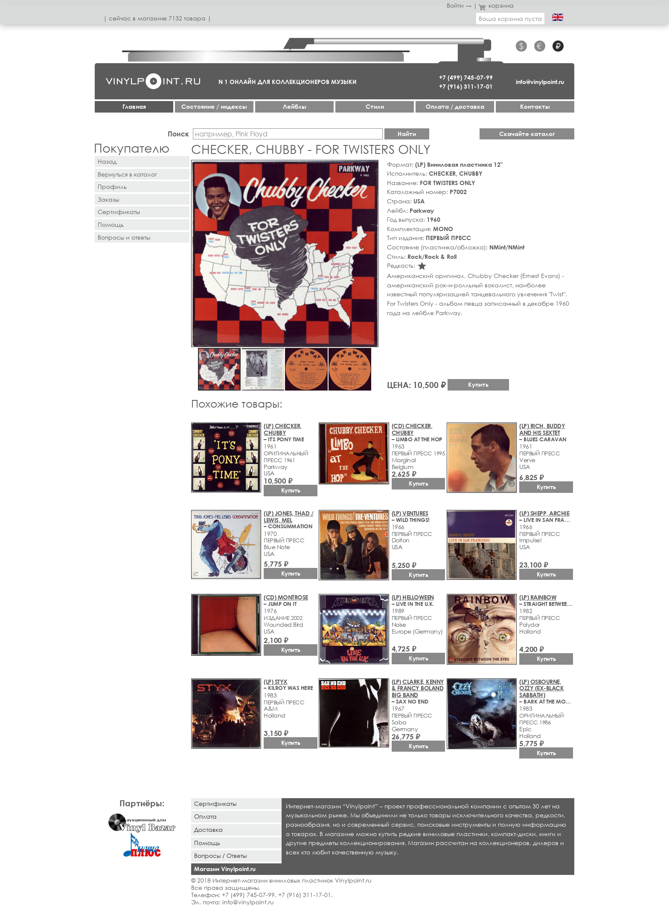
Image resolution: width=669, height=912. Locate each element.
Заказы (108, 199)
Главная (134, 106)
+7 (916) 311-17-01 (466, 86)
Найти (407, 133)
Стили (375, 106)
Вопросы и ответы (124, 237)
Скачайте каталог (527, 133)
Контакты (535, 106)
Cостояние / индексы (214, 106)
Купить (478, 384)
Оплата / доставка (455, 106)
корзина (496, 5)
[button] (370, 168)
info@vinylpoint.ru (540, 81)
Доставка (208, 829)
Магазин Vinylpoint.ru (225, 868)
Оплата (205, 816)
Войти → (459, 5)
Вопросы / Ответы (220, 855)
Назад (107, 161)
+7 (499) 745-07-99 (466, 77)
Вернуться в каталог (127, 174)
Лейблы (294, 106)
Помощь (111, 224)
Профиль (112, 186)
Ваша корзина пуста (510, 18)
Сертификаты (119, 211)
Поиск (178, 134)
